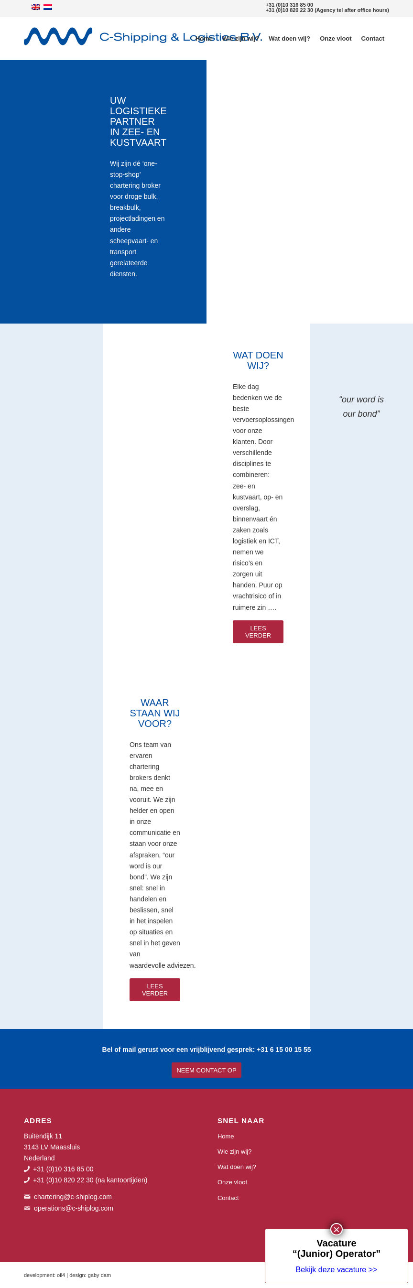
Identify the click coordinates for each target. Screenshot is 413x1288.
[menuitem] (204, 38)
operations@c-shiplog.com (73, 1208)
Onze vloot (232, 1182)
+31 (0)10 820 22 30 (289, 10)
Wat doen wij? (236, 1166)
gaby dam (99, 1275)
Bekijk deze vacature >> (341, 333)
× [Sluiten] (341, 293)
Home (225, 1136)
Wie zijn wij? (234, 1151)
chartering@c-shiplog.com (73, 1197)
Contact (228, 1197)
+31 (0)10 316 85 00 (289, 5)
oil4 (61, 1275)
